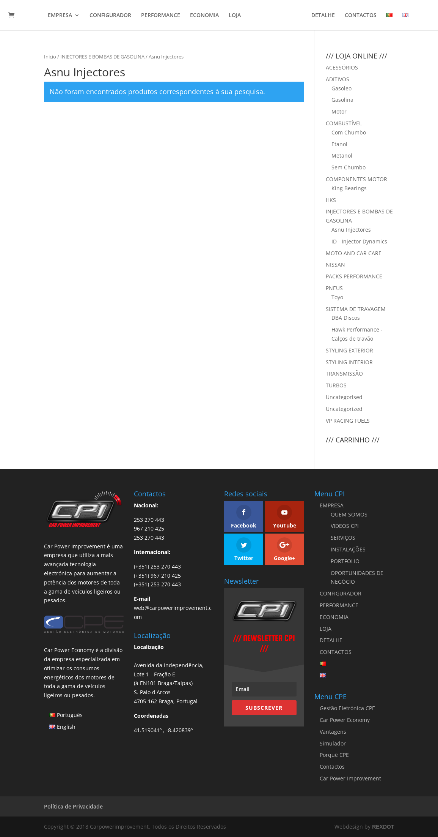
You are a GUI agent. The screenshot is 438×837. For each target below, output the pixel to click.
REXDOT (383, 827)
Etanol (339, 144)
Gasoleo (341, 88)
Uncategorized (344, 408)
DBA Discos (345, 317)
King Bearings (349, 188)
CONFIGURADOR (110, 16)
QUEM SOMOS (349, 514)
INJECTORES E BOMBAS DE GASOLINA (102, 56)
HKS (331, 200)
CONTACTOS (361, 16)
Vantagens (333, 731)
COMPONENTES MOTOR (356, 179)
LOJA (235, 16)
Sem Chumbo (348, 167)
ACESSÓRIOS (342, 67)
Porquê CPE (334, 754)
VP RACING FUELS (348, 420)
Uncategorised (344, 397)
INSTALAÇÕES (348, 549)
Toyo (337, 297)
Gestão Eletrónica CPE (347, 708)
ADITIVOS (337, 79)
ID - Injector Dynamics (359, 241)
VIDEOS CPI (345, 525)
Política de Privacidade (73, 806)
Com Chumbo (348, 132)
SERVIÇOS (343, 537)
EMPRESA (60, 16)
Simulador (333, 743)
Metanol (341, 155)
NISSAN (335, 264)
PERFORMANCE (160, 16)
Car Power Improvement (350, 778)
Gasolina (342, 99)
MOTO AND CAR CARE (353, 253)
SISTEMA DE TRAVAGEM (356, 309)
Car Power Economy (345, 719)
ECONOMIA (204, 16)
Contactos (332, 766)
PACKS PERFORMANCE (354, 276)
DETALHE (323, 16)
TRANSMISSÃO (344, 373)
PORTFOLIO (345, 561)
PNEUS (334, 288)
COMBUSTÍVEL (344, 123)
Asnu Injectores (351, 229)
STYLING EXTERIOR (349, 350)
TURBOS (336, 385)
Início (50, 56)
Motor (339, 111)
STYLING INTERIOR (349, 362)
